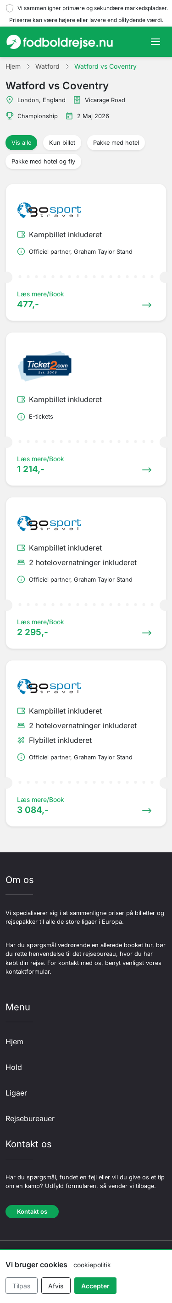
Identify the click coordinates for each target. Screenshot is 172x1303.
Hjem (14, 1041)
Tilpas (21, 1286)
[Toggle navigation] (155, 42)
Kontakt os (32, 1211)
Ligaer (16, 1092)
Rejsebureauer (30, 1118)
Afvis (55, 1286)
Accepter (95, 1286)
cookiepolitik (92, 1265)
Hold (14, 1067)
